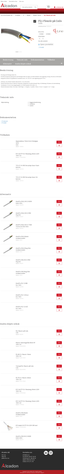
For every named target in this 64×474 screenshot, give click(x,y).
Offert (59, 142)
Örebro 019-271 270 (28, 461)
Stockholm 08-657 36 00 (29, 456)
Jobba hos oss (5, 458)
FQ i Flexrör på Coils (50, 15)
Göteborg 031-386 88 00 (29, 458)
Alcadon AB (9, 15)
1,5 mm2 (41, 34)
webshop (28, 472)
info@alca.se (26, 455)
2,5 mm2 (48, 34)
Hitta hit (4, 456)
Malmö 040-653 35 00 (29, 460)
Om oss (21, 1)
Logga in (59, 7)
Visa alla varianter (43, 41)
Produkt (42, 47)
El (23, 15)
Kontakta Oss (13, 1)
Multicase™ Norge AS (40, 472)
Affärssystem (22, 472)
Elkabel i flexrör (37, 15)
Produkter (17, 15)
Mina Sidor (4, 1)
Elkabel (28, 15)
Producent (5, 121)
